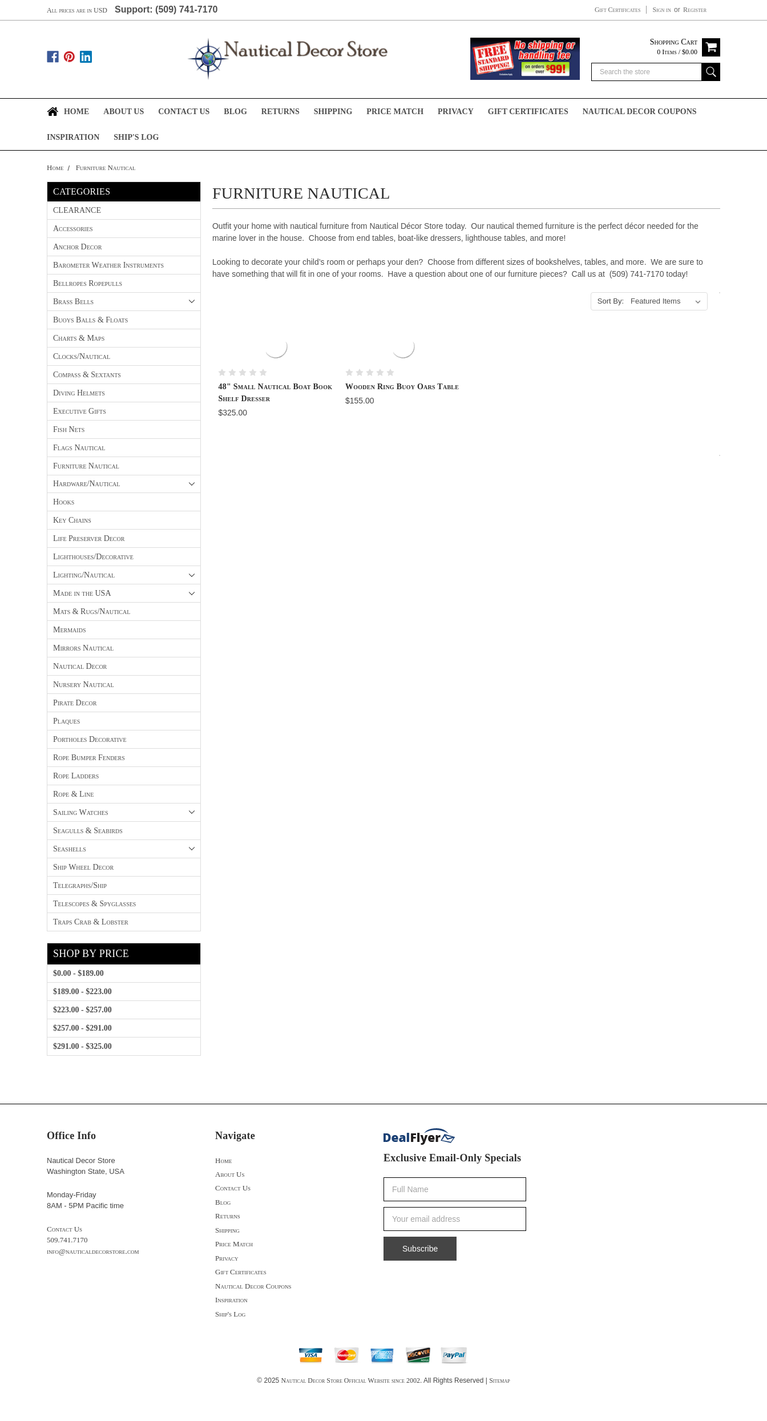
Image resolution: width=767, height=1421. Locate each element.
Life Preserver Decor (88, 538)
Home (76, 111)
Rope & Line (73, 794)
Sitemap (499, 1380)
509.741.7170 (67, 1240)
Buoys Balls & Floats (90, 320)
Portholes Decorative (90, 739)
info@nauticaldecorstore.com (93, 1251)
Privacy (456, 111)
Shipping (333, 111)
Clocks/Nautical (81, 356)
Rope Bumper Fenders (89, 757)
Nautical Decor (80, 666)
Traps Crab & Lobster (90, 922)
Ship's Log (136, 137)
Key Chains (72, 520)
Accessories (73, 228)
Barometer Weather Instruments (108, 265)
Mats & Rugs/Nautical (91, 611)
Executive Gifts (79, 411)
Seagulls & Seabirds (88, 830)
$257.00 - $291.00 (82, 1028)
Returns (280, 111)
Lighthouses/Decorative (93, 556)
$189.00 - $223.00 (82, 991)
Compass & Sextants (87, 374)
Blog (235, 111)
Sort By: (611, 301)
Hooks (63, 502)
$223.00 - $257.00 (82, 1010)
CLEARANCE (77, 210)
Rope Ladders (76, 776)
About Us (123, 111)
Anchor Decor (77, 247)
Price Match (394, 111)
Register (695, 10)
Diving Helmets (79, 393)
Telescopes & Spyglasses (94, 903)
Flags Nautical (79, 447)
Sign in (661, 10)
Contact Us (183, 111)
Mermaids (69, 629)
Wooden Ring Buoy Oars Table (402, 386)
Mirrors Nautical (83, 648)
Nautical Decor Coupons (640, 111)
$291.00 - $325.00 (82, 1046)
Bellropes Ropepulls (87, 283)
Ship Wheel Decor (83, 867)
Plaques (66, 721)
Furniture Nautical (106, 167)
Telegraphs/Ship (80, 885)
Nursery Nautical (83, 684)
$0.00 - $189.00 (78, 973)
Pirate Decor (74, 703)
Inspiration (73, 137)
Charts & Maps (78, 338)
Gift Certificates (618, 10)
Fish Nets (68, 429)
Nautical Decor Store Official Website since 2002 (350, 1380)
